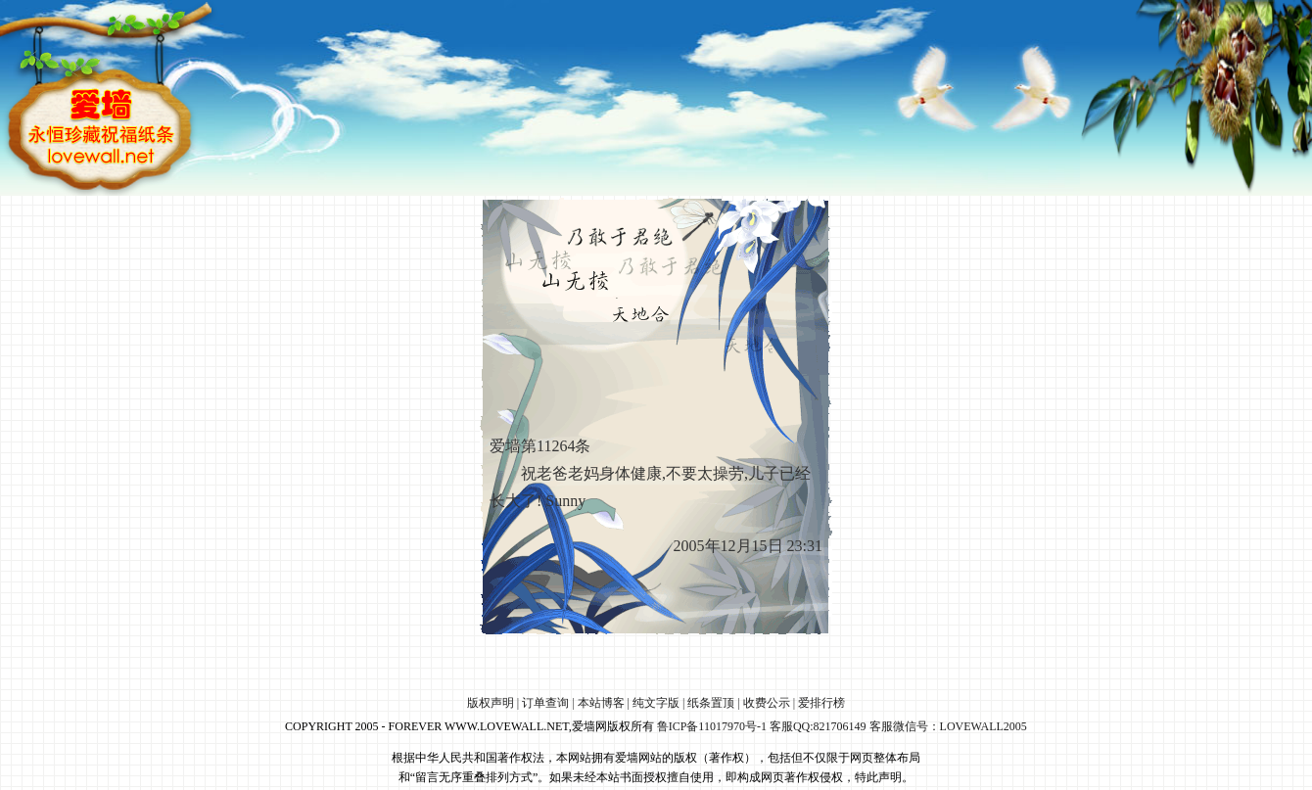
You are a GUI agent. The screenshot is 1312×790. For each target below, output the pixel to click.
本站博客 (601, 703)
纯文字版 (656, 703)
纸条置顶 (710, 703)
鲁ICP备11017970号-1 (712, 726)
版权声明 (490, 703)
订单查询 (545, 703)
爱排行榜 (821, 703)
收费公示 (766, 703)
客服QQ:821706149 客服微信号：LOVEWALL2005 (898, 726)
